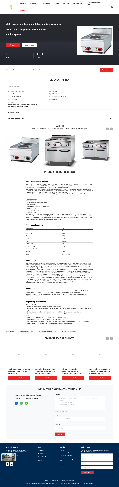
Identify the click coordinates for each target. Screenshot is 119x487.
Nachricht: (59, 394)
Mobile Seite (55, 480)
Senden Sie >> (87, 472)
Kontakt (60, 434)
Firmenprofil (41, 450)
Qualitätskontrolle (42, 457)
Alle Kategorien (63, 464)
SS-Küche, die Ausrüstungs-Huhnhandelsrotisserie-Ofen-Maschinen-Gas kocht (45, 371)
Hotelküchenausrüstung (26, 331)
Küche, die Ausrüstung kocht (66, 455)
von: (57, 415)
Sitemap (46, 480)
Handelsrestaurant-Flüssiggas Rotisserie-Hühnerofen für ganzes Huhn (19, 371)
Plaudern (13, 45)
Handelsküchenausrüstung (69, 331)
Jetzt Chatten (29, 45)
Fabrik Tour (40, 453)
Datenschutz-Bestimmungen (68, 480)
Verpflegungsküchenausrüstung (47, 331)
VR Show (66, 3)
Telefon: (58, 424)
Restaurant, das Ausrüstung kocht (66, 459)
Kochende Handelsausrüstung (64, 451)
